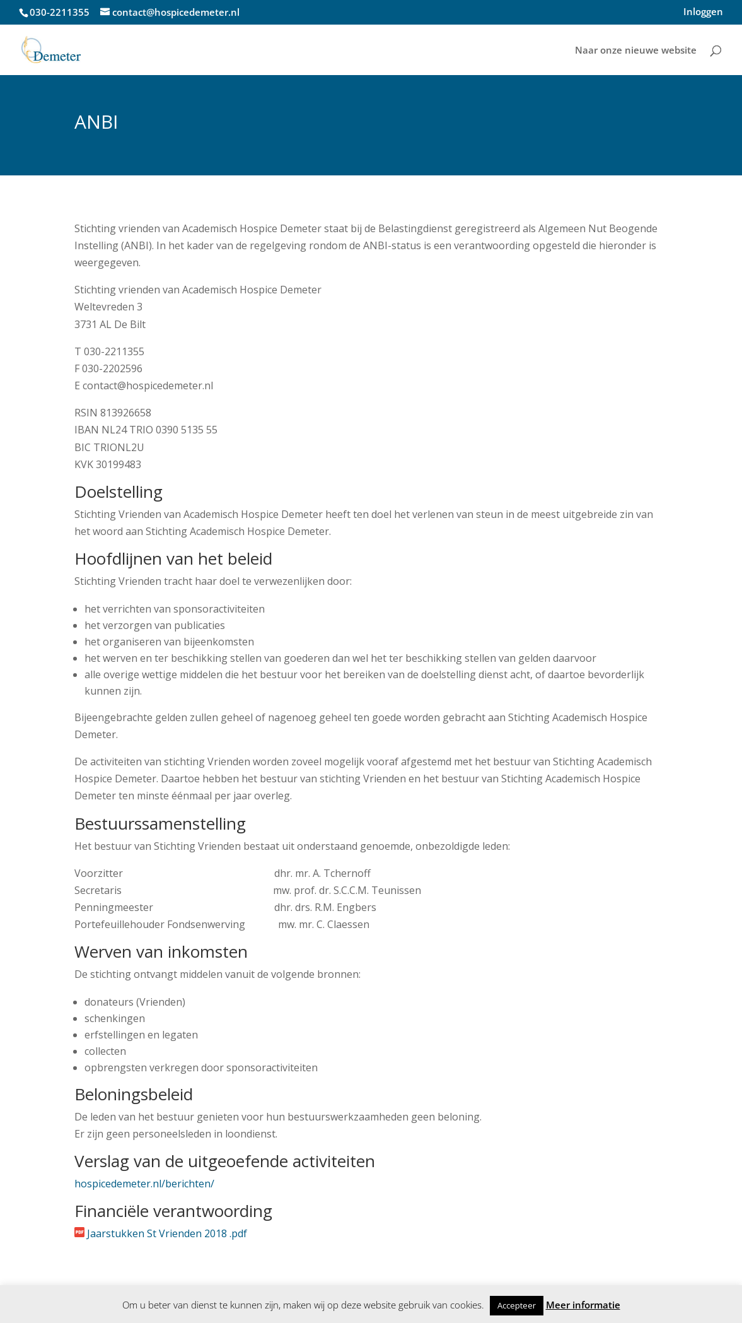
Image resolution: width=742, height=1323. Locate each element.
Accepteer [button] (516, 1305)
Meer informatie (583, 1304)
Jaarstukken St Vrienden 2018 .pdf (167, 1233)
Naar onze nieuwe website (636, 50)
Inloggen (703, 12)
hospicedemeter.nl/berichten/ (144, 1184)
